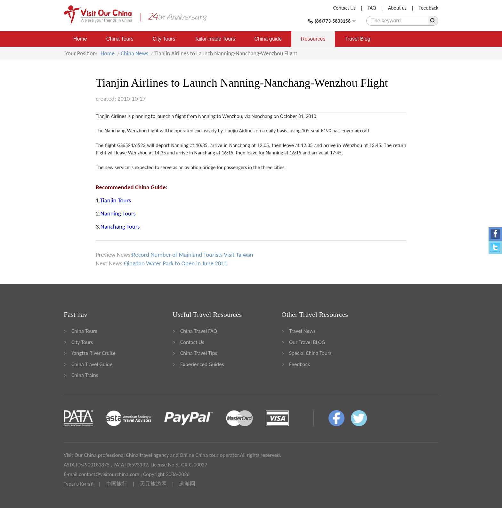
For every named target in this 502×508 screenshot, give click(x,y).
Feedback (428, 8)
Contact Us (344, 8)
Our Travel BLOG (307, 342)
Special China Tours (310, 353)
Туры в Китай (78, 484)
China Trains (84, 375)
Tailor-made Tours (215, 39)
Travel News (302, 331)
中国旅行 (116, 484)
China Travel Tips (198, 353)
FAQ (372, 8)
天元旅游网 (153, 484)
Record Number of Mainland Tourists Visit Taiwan (192, 254)
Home (80, 39)
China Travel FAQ (198, 331)
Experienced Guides (202, 364)
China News (134, 53)
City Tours (164, 39)
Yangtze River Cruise (93, 353)
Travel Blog (357, 39)
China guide (268, 39)
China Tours (120, 39)
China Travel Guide (91, 364)
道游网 (187, 484)
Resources (313, 39)
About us (397, 8)
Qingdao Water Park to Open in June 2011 (175, 263)
